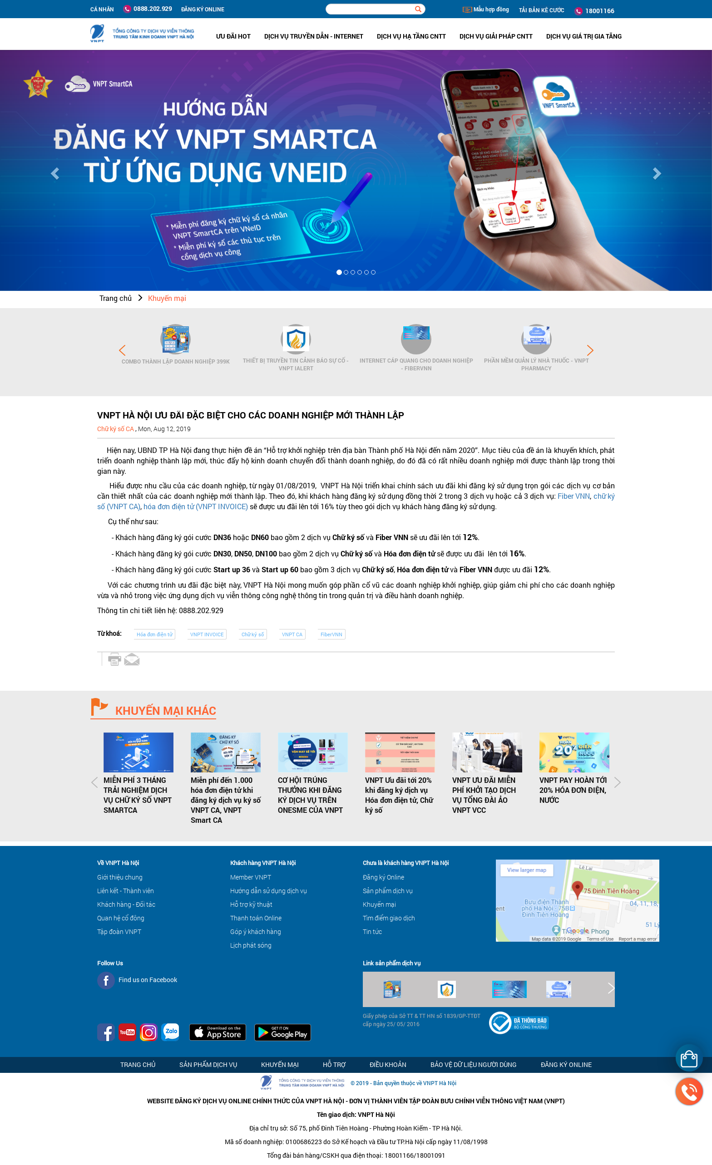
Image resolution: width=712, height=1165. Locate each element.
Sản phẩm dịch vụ (388, 890)
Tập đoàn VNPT (119, 931)
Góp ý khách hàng (255, 931)
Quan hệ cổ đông (120, 918)
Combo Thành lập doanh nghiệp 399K (176, 361)
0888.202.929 (147, 8)
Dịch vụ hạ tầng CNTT (411, 36)
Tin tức (372, 931)
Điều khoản (388, 1064)
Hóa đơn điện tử (154, 634)
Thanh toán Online (256, 918)
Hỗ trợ (334, 1064)
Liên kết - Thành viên (125, 890)
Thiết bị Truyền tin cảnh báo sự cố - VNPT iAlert (296, 364)
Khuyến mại (167, 298)
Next (590, 350)
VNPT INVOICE (206, 634)
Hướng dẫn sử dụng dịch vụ (268, 890)
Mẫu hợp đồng (486, 9)
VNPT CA (292, 634)
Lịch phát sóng (251, 945)
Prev (122, 350)
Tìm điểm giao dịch (389, 918)
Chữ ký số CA (116, 428)
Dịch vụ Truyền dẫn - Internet (313, 36)
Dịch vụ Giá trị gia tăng (584, 36)
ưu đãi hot (233, 36)
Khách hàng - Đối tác (126, 904)
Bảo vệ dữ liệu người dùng (473, 1064)
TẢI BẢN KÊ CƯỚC (541, 10)
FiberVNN (331, 634)
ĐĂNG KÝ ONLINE (202, 9)
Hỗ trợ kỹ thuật (251, 904)
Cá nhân (102, 9)
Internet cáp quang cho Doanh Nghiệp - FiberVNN (416, 364)
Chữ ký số (253, 634)
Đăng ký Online (383, 877)
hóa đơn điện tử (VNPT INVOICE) (195, 506)
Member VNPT (250, 877)
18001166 (594, 10)
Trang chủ (115, 298)
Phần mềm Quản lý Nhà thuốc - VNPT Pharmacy (536, 364)
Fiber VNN (574, 496)
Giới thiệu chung (120, 877)
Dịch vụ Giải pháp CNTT (496, 36)
